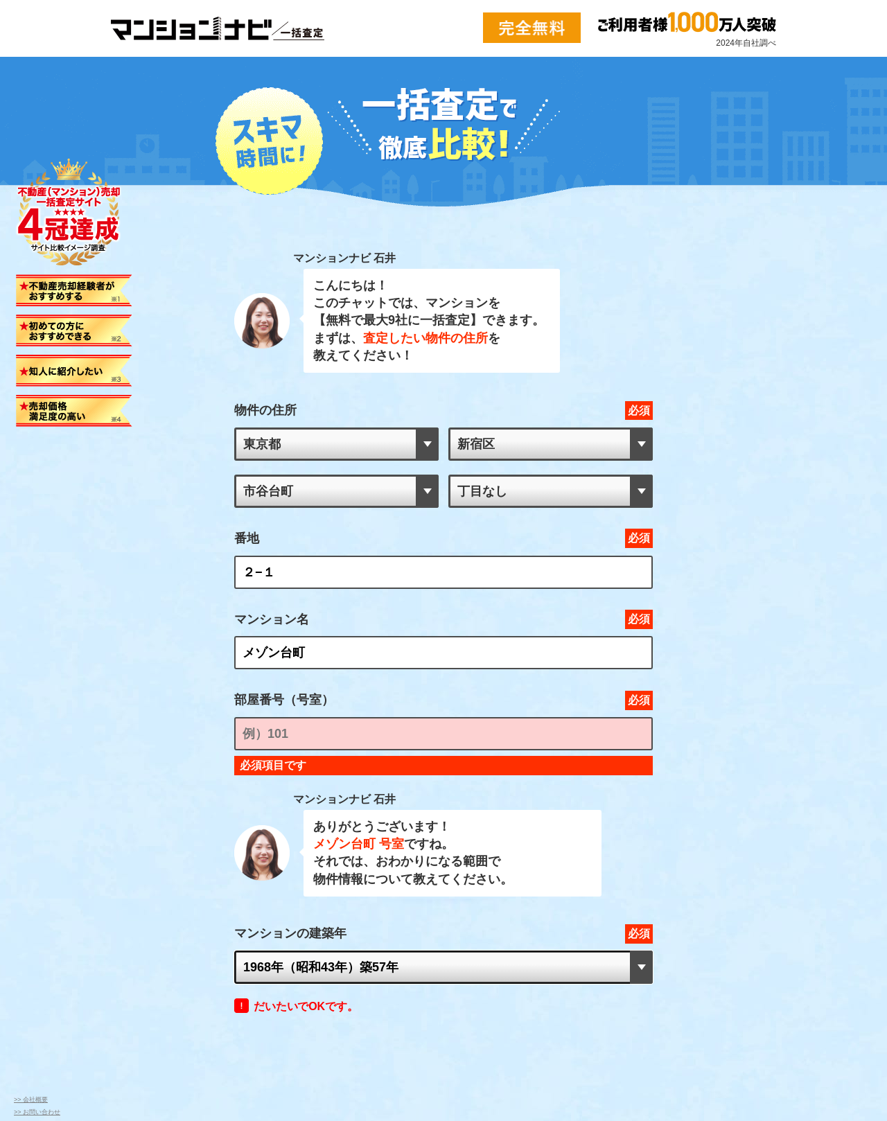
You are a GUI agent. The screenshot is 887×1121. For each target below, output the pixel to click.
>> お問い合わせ (37, 967)
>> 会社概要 (31, 955)
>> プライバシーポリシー (49, 980)
